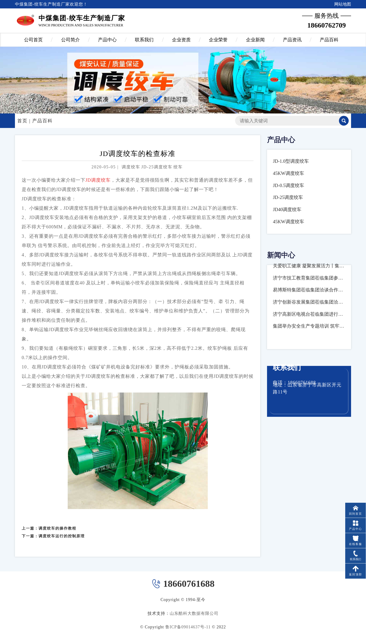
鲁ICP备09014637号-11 (188, 627)
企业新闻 (255, 39)
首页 (22, 120)
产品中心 (107, 39)
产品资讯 (292, 39)
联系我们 (144, 39)
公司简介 (70, 39)
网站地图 (342, 4)
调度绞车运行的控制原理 (62, 531)
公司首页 (33, 39)
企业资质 (181, 39)
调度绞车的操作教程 (57, 523)
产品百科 (329, 39)
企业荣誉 (218, 39)
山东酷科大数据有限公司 (194, 613)
